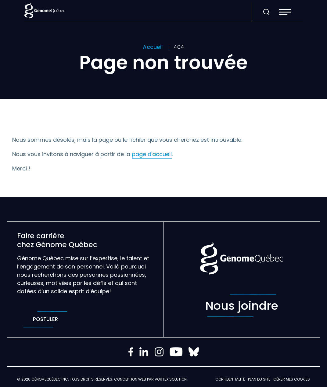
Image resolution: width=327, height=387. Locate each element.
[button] (285, 12)
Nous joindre (241, 305)
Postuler (45, 319)
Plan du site (259, 379)
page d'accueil (152, 154)
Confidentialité (230, 379)
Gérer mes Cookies (291, 379)
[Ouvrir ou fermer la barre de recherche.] (266, 12)
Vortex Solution (171, 379)
